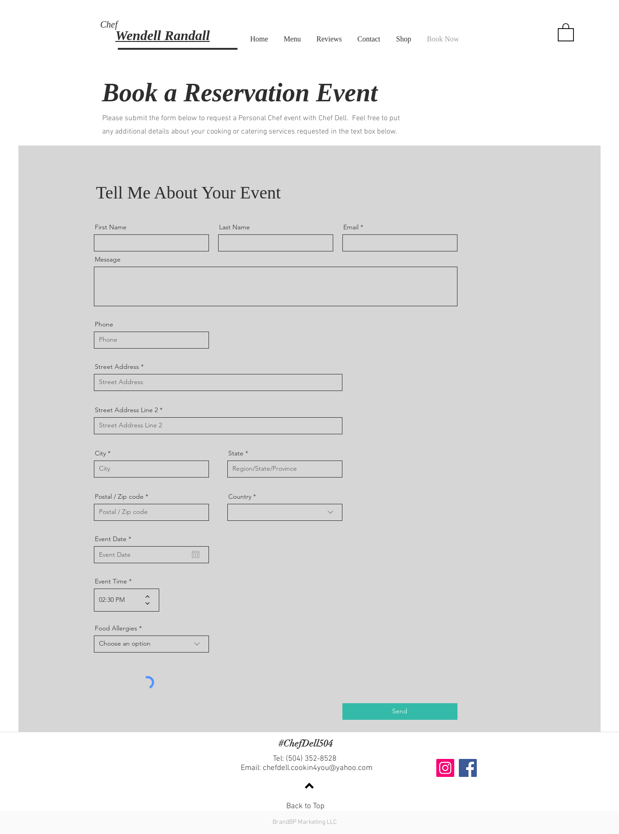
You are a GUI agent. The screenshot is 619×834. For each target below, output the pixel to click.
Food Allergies (116, 628)
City (100, 453)
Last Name (234, 227)
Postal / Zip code (119, 496)
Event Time (111, 581)
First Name (111, 227)
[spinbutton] (119, 600)
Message (108, 259)
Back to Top (305, 806)
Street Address (117, 366)
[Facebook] (468, 768)
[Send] (399, 711)
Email (351, 227)
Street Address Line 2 (126, 410)
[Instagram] (445, 768)
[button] (566, 31)
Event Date (115, 539)
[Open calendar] (195, 554)
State (235, 453)
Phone (104, 324)
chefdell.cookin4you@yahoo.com (317, 768)
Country (239, 496)
